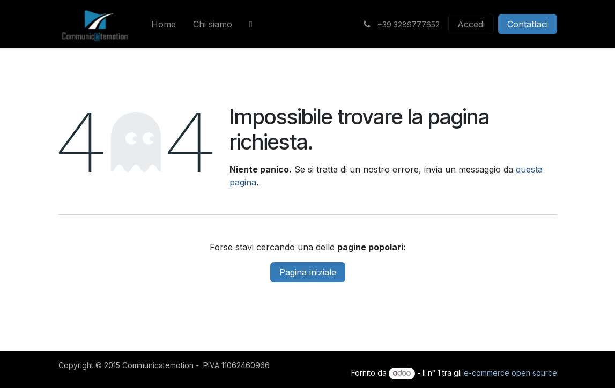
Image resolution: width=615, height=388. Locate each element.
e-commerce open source (510, 372)
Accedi (471, 24)
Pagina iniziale (307, 272)
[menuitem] (163, 24)
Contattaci (527, 24)
